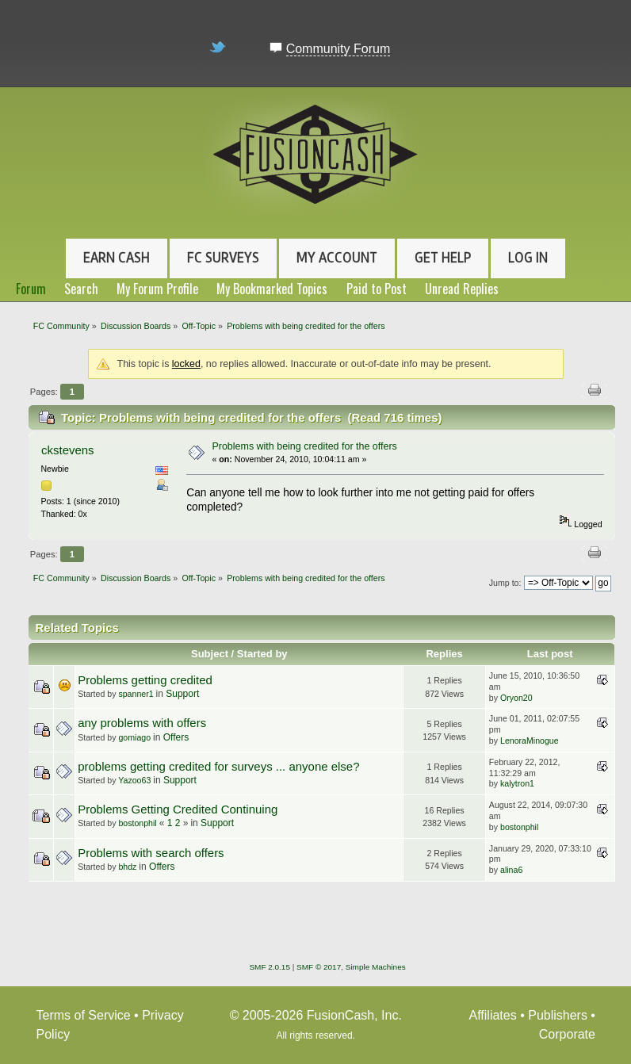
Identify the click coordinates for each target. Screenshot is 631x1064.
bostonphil (137, 823)
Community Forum (338, 48)
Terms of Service (83, 1015)
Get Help (443, 257)
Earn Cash (116, 257)
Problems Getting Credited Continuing (177, 809)
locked (186, 363)
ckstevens (67, 450)
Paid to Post (376, 288)
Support (182, 693)
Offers (176, 737)
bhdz (127, 866)
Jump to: (505, 582)
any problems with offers (142, 722)
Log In (528, 257)
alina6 (511, 870)
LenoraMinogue (529, 740)
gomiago (134, 737)
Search (81, 288)
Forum (31, 288)
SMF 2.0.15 (269, 967)
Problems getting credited (145, 680)
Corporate (567, 1034)
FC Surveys (223, 257)
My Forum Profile (157, 288)
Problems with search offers (151, 852)
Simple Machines (376, 967)
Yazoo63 (134, 780)
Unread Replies (462, 288)
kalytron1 (517, 783)
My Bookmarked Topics (271, 288)
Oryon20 (516, 697)
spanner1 (135, 693)
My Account (336, 257)
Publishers (557, 1015)
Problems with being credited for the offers (304, 446)
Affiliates (493, 1015)
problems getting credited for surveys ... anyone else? (218, 766)
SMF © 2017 (318, 967)
